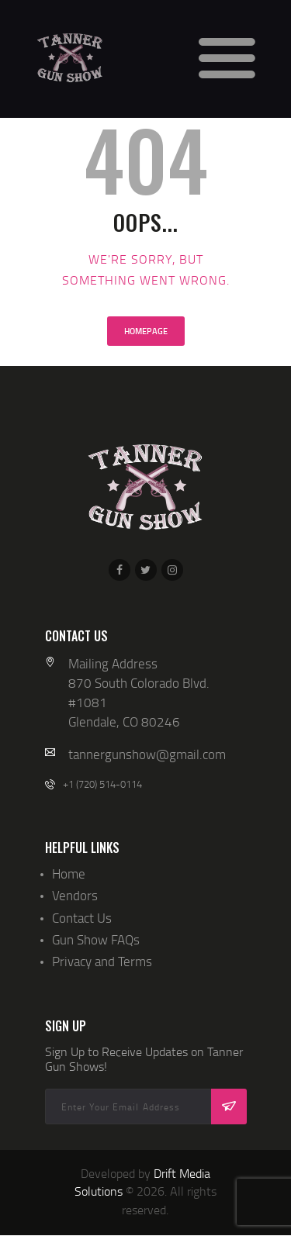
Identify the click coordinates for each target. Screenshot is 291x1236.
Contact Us (82, 918)
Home (68, 873)
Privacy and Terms (102, 961)
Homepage (146, 331)
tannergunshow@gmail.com (147, 754)
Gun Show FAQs (96, 939)
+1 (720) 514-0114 (102, 784)
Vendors (75, 895)
